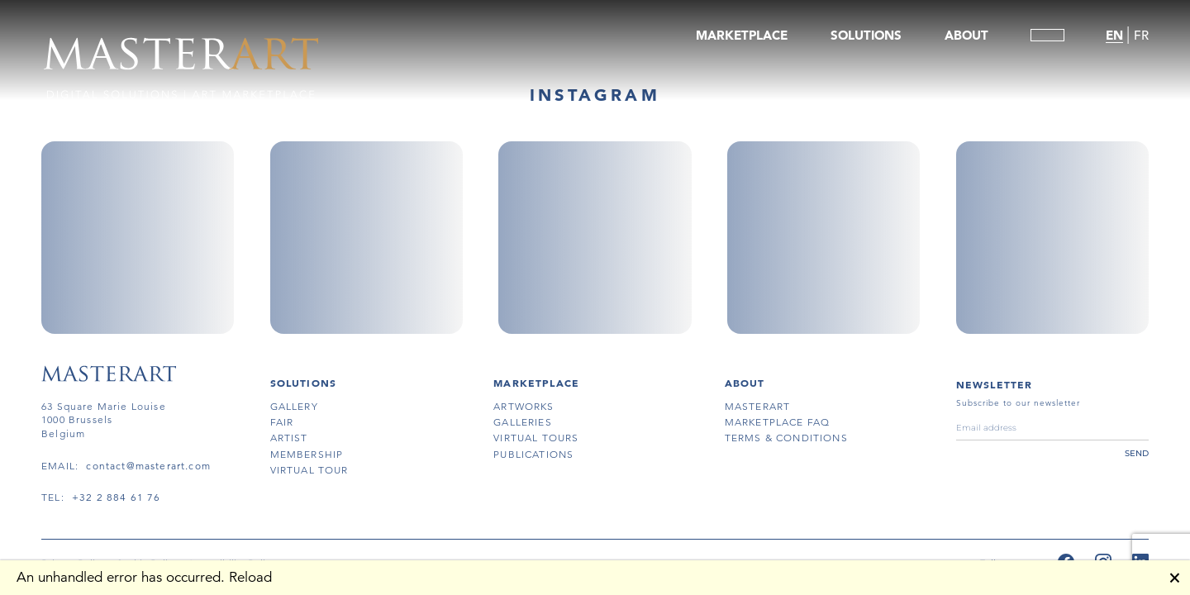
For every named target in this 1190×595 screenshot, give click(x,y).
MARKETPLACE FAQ (778, 422)
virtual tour (309, 470)
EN (1114, 35)
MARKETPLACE (742, 35)
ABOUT (966, 35)
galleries (522, 422)
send (1137, 453)
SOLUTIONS (866, 35)
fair (282, 422)
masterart (758, 406)
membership (307, 454)
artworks (523, 406)
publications (533, 454)
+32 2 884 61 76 (116, 497)
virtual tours (535, 437)
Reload (250, 577)
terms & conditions (786, 437)
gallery (294, 406)
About (745, 382)
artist (289, 437)
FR (1141, 35)
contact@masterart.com (148, 465)
